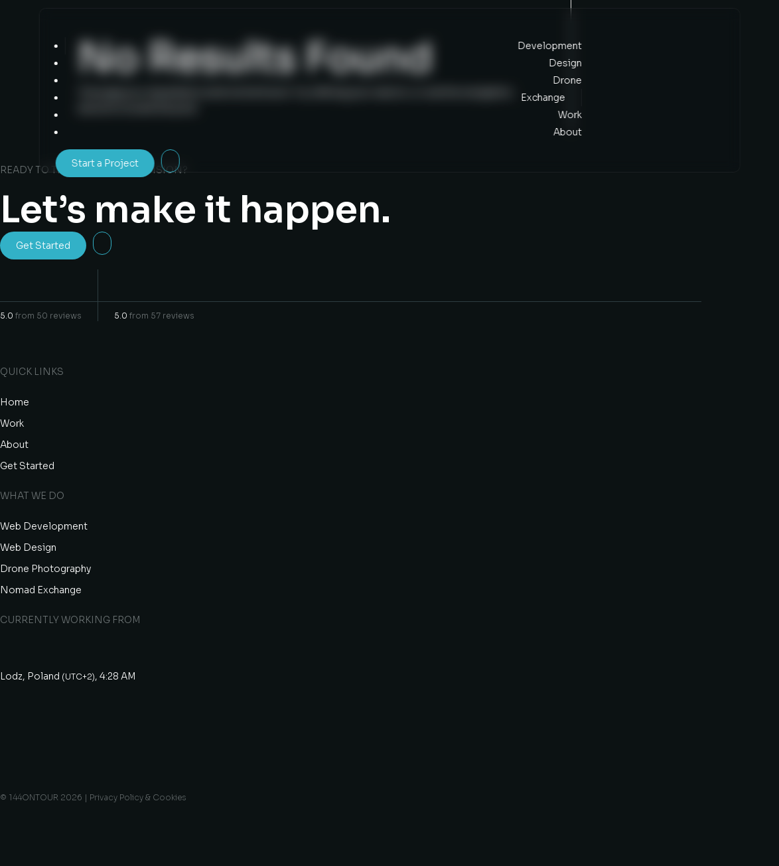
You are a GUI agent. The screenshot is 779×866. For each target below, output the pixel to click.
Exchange (542, 98)
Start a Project (105, 163)
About (567, 132)
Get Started (43, 246)
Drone (566, 80)
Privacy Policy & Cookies (138, 797)
